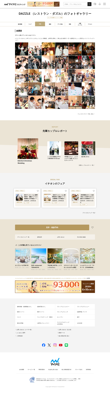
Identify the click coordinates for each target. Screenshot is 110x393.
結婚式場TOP (30, 278)
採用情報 (88, 369)
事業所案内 (42, 369)
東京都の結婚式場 (38, 278)
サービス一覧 (31, 369)
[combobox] (76, 4)
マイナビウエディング (20, 278)
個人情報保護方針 (66, 369)
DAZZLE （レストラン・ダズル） (74, 278)
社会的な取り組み (53, 369)
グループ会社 (78, 369)
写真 (85, 278)
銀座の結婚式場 (47, 278)
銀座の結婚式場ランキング (59, 278)
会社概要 (21, 369)
